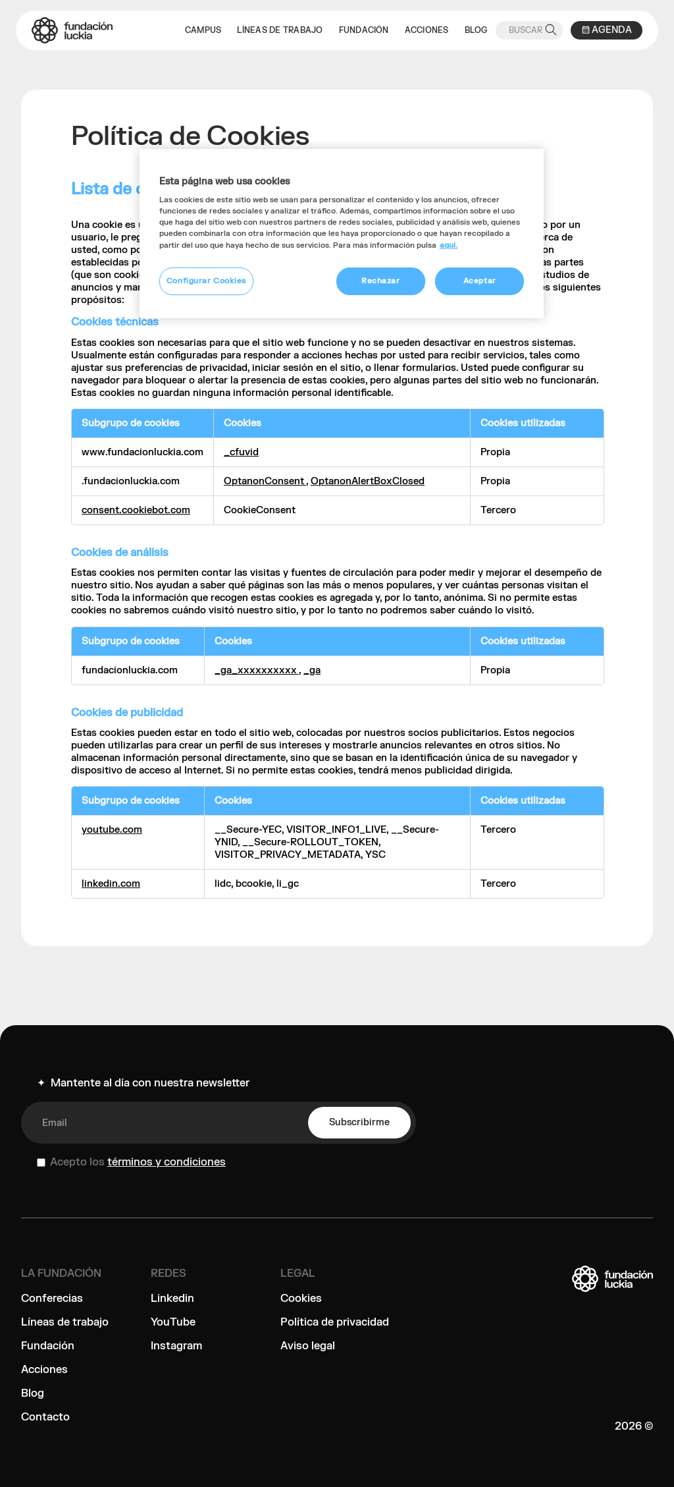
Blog (32, 1393)
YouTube (173, 1322)
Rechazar (380, 281)
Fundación (47, 1346)
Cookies (301, 1298)
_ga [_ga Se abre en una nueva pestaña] (312, 670)
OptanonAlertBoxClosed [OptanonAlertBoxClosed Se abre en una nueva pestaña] (368, 481)
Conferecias (52, 1298)
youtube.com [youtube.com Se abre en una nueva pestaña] (112, 830)
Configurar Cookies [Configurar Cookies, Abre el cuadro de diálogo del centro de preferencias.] (206, 281)
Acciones (44, 1369)
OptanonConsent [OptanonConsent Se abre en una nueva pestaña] (265, 481)
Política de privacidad (334, 1322)
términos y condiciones (166, 1162)
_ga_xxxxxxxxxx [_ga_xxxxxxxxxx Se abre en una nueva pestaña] (257, 670)
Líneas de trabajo (65, 1322)
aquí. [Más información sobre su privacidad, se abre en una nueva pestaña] (448, 245)
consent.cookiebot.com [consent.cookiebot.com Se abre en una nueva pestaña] (136, 510)
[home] (72, 30)
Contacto (45, 1417)
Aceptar (479, 281)
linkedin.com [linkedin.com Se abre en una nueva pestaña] (111, 884)
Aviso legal (307, 1346)
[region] (342, 233)
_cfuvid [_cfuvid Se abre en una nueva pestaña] (241, 452)
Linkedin (172, 1298)
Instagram (176, 1346)
